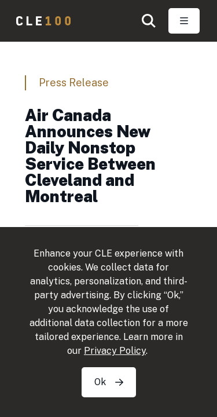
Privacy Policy (115, 350)
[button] (149, 21)
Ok (108, 381)
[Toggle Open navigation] (184, 21)
